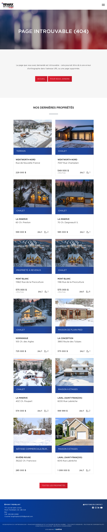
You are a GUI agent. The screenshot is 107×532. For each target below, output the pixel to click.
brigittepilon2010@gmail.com (22, 516)
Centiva (58, 529)
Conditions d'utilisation (43, 526)
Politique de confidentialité (94, 524)
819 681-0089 (13, 514)
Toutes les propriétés (53, 485)
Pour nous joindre (60, 79)
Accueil (41, 79)
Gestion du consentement (62, 526)
